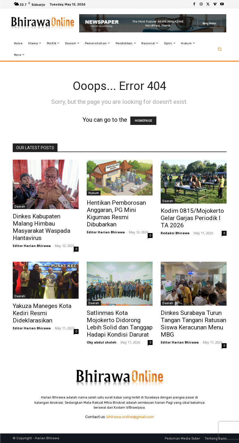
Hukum (93, 193)
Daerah (19, 206)
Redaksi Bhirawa (175, 233)
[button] (219, 49)
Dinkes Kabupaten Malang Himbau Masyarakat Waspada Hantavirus (41, 227)
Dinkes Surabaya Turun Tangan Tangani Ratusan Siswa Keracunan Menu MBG (193, 323)
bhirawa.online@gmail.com (130, 417)
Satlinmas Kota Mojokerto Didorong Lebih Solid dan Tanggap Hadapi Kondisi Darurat (120, 323)
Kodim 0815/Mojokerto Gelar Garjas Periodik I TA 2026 (192, 218)
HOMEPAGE (143, 121)
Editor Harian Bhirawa (32, 245)
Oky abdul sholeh (101, 342)
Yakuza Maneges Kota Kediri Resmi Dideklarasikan (42, 313)
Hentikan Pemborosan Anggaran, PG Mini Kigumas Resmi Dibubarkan (116, 213)
